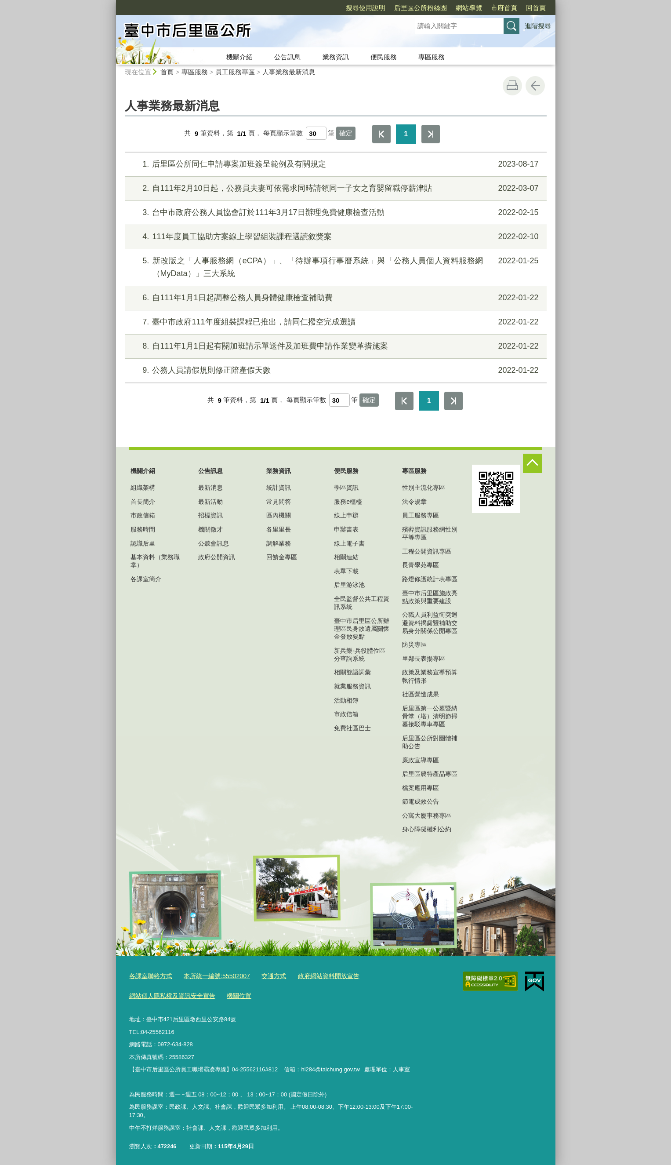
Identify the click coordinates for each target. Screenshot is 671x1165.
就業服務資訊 (352, 686)
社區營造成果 (420, 694)
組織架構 (143, 487)
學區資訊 (346, 487)
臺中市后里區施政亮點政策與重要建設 (429, 597)
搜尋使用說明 (315, 7)
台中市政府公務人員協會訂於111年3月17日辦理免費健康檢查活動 (334, 212)
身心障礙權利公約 (426, 829)
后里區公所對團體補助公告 (429, 742)
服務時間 (143, 529)
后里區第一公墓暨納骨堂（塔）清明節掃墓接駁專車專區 (429, 716)
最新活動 (210, 501)
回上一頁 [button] (535, 85)
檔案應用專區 (420, 787)
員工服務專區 (235, 72)
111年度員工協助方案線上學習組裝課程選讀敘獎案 (334, 236)
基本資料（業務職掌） (155, 560)
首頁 (167, 72)
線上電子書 (349, 543)
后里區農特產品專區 (429, 773)
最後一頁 (430, 134)
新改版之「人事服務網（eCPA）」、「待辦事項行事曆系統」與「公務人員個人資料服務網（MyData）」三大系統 (334, 266)
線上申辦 (346, 515)
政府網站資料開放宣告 (316, 975)
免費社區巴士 (352, 728)
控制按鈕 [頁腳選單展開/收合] (532, 463)
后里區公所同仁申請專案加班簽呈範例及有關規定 (334, 164)
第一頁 (381, 134)
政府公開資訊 (216, 557)
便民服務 (383, 57)
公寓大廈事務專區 (426, 815)
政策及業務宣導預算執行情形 (429, 676)
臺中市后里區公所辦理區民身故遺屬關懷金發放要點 (361, 628)
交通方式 (264, 975)
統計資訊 (278, 487)
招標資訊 (210, 515)
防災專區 (414, 644)
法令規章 (414, 501)
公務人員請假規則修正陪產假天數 (334, 370)
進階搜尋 (538, 25)
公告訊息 (287, 57)
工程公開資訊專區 (426, 551)
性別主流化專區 (423, 487)
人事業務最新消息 (288, 72)
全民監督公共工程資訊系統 (361, 602)
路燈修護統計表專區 (429, 578)
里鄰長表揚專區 (423, 658)
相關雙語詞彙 (352, 672)
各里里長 (278, 529)
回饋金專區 (281, 557)
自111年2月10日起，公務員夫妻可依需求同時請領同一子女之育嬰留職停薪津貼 (334, 188)
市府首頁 (453, 7)
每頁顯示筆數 (283, 133)
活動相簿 (346, 700)
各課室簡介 (146, 578)
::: (112, 3)
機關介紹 (239, 57)
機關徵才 (210, 529)
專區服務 (431, 57)
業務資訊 (336, 57)
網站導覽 (418, 7)
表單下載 (346, 571)
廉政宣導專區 (420, 760)
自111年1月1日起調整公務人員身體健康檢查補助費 (334, 297)
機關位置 (232, 993)
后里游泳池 (349, 584)
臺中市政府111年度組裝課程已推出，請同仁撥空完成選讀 (334, 322)
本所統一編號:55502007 (211, 975)
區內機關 (278, 515)
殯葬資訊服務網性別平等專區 (429, 533)
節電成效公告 (420, 801)
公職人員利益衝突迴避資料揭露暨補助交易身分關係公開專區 (429, 622)
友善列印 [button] (512, 85)
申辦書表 (346, 529)
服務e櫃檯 (348, 501)
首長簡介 (143, 501)
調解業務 (278, 543)
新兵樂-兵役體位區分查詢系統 (359, 654)
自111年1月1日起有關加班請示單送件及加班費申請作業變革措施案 (334, 346)
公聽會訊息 (213, 543)
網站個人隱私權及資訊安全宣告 (169, 993)
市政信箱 (143, 515)
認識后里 (143, 543)
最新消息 (210, 487)
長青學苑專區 (420, 564)
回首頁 (485, 7)
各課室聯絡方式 (149, 975)
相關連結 (346, 557)
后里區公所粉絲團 (370, 7)
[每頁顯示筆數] (316, 133)
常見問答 (278, 501)
